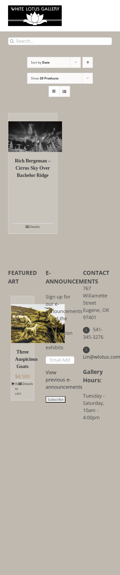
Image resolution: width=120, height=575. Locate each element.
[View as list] (64, 91)
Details (34, 226)
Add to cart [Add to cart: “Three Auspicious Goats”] (18, 388)
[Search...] (60, 41)
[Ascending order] (87, 62)
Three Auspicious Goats (22, 359)
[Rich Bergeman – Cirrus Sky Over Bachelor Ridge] (32, 132)
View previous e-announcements (64, 379)
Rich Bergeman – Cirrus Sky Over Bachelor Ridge (32, 168)
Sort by (40, 62)
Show (45, 78)
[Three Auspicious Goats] (22, 319)
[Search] (12, 41)
